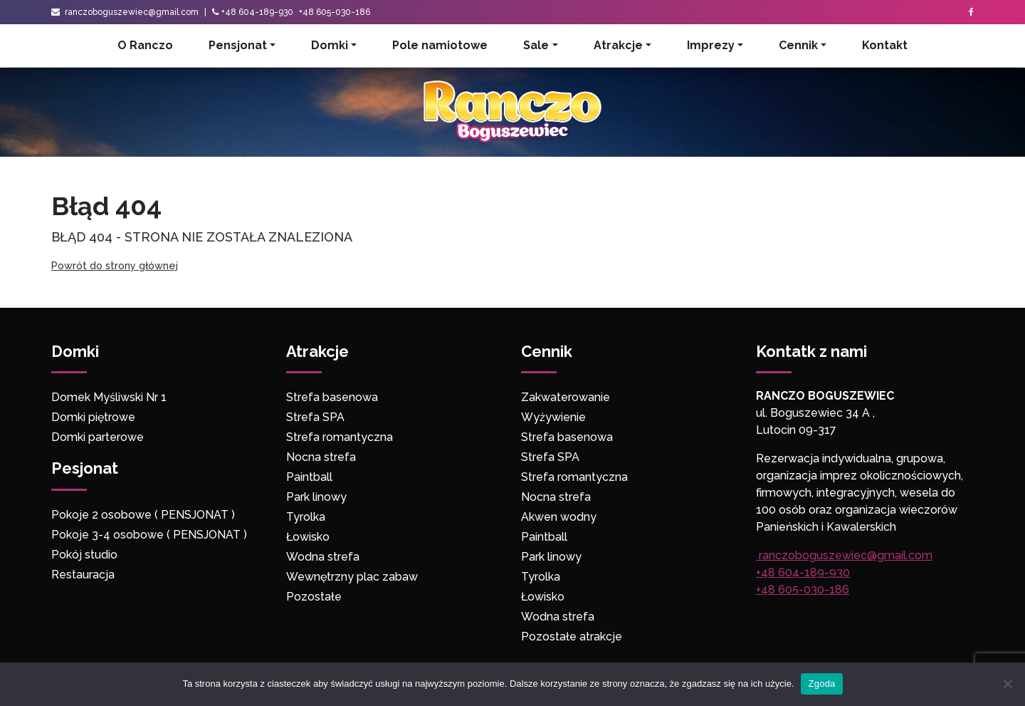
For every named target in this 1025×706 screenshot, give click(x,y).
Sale (536, 45)
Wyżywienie (553, 417)
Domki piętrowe (93, 417)
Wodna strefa (322, 557)
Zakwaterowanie (565, 397)
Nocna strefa (321, 457)
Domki (329, 45)
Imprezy (711, 45)
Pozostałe (314, 596)
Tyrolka (305, 517)
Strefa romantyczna (339, 437)
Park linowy (316, 497)
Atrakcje (618, 45)
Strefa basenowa (332, 397)
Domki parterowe (99, 437)
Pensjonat (238, 45)
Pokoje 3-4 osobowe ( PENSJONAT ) (149, 534)
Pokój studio (84, 554)
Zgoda (821, 683)
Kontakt (885, 45)
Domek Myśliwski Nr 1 (109, 397)
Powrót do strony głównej (114, 265)
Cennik (798, 45)
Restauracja (83, 574)
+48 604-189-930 (257, 12)
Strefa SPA (315, 417)
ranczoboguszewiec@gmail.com (125, 12)
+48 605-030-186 (334, 12)
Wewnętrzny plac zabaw (352, 576)
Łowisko (308, 537)
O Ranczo (145, 45)
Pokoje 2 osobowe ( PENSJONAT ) (143, 514)
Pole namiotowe (440, 45)
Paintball (309, 477)
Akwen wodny (558, 517)
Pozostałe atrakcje (571, 636)
